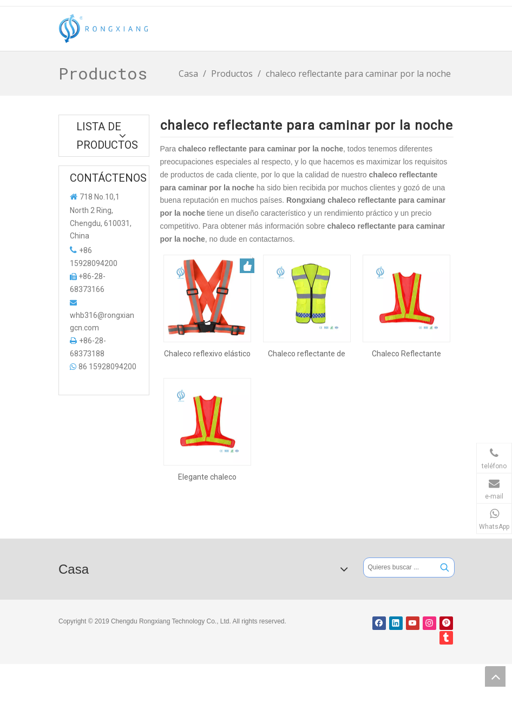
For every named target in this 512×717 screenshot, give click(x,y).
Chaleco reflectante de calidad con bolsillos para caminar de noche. (307, 353)
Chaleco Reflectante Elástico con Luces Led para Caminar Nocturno (406, 353)
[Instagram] (429, 623)
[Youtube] (412, 623)
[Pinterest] (446, 623)
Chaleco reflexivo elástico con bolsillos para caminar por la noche (207, 353)
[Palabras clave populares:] (444, 567)
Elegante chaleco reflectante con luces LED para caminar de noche (207, 477)
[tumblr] (446, 638)
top (495, 676)
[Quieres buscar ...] (400, 567)
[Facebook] (379, 623)
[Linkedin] (396, 623)
